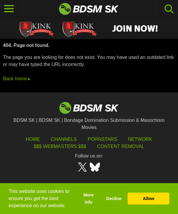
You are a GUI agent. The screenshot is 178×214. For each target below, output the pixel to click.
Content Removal (120, 146)
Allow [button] (148, 198)
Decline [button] (113, 198)
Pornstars (102, 139)
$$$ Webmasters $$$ (60, 146)
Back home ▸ (16, 78)
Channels (64, 139)
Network (140, 139)
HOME (33, 139)
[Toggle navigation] (9, 9)
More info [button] (88, 198)
